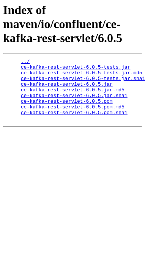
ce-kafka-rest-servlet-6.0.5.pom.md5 (73, 116)
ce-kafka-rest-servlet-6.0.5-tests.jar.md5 (81, 75)
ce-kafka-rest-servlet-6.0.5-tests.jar (76, 69)
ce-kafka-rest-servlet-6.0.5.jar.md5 (73, 96)
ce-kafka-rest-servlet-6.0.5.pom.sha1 (74, 123)
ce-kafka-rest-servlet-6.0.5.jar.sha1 (74, 103)
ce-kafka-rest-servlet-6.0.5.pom (67, 110)
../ (25, 62)
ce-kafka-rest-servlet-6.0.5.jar (67, 89)
